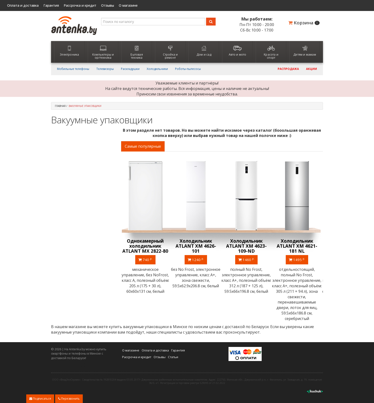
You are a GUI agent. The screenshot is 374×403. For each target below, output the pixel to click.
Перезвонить (69, 399)
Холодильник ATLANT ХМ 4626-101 (196, 246)
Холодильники (157, 69)
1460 (247, 259)
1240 (196, 259)
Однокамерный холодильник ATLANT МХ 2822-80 (146, 246)
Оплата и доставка (23, 5)
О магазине (128, 5)
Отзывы (107, 5)
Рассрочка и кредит (80, 5)
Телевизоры (105, 69)
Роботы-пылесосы (188, 69)
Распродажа (288, 69)
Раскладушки (130, 69)
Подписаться (40, 399)
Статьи (173, 357)
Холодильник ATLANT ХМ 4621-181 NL (297, 246)
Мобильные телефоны (73, 69)
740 (146, 259)
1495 (298, 259)
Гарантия (51, 5)
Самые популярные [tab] (143, 146)
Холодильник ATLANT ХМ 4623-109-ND (247, 246)
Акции (311, 69)
